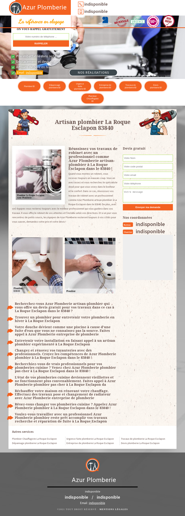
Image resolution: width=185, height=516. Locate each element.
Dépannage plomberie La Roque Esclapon (34, 443)
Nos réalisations (93, 72)
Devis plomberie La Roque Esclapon (140, 443)
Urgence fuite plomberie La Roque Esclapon (90, 438)
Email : (29, 73)
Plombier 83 (29, 86)
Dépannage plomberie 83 (55, 86)
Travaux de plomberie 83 (130, 86)
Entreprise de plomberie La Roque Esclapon (90, 443)
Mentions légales (114, 509)
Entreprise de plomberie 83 (105, 86)
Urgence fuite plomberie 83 (80, 86)
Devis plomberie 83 (156, 86)
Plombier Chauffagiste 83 (92, 98)
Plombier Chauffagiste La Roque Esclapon (34, 438)
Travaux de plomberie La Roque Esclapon (143, 438)
